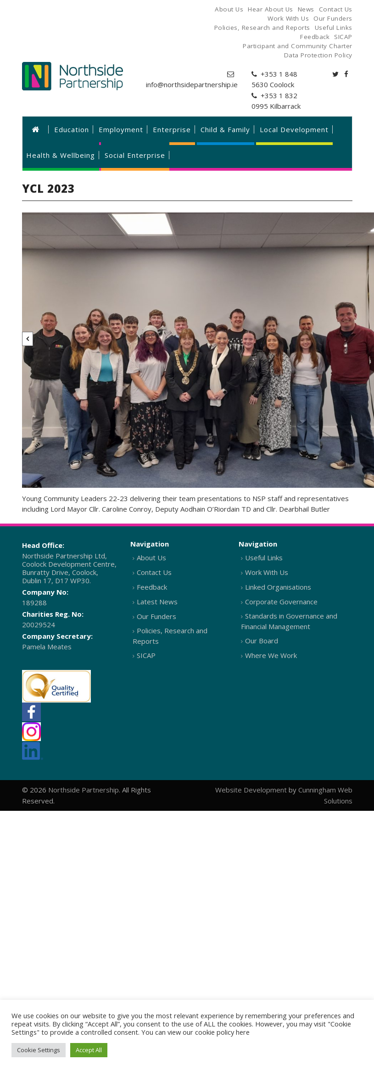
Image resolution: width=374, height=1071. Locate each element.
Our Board (261, 640)
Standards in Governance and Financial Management (289, 621)
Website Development (251, 789)
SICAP (146, 655)
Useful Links (264, 557)
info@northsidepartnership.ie (192, 84)
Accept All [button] (89, 1050)
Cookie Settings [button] (38, 1050)
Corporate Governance (281, 601)
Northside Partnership (83, 789)
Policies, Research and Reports (170, 636)
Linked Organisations (278, 586)
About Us (151, 557)
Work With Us (266, 572)
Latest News (157, 601)
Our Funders (156, 616)
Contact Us (154, 572)
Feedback (152, 586)
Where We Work (271, 655)
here (243, 1032)
